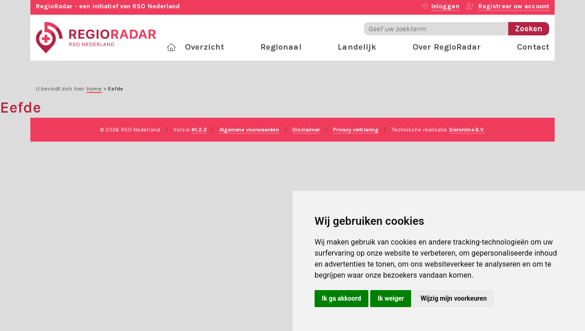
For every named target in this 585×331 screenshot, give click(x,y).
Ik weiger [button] (391, 298)
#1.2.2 (199, 129)
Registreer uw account (513, 6)
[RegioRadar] (96, 36)
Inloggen (445, 6)
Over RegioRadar (447, 47)
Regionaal (281, 47)
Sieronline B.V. (467, 129)
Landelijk (357, 47)
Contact (533, 47)
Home (94, 89)
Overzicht (204, 47)
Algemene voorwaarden (249, 129)
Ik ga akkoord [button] (341, 298)
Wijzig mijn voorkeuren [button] (453, 298)
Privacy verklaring (356, 129)
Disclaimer (306, 129)
